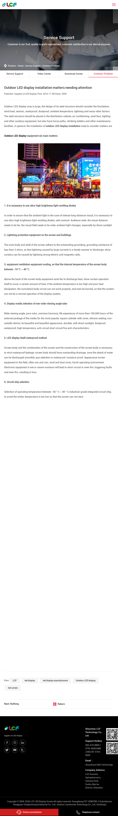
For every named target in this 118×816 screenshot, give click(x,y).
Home (21, 66)
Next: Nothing (11, 703)
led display (30, 680)
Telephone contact (88, 812)
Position (13, 66)
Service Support (33, 66)
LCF (15, 680)
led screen (13, 688)
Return (61, 704)
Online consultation (29, 812)
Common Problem (51, 66)
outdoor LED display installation (63, 126)
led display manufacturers (55, 680)
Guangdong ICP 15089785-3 (85, 801)
